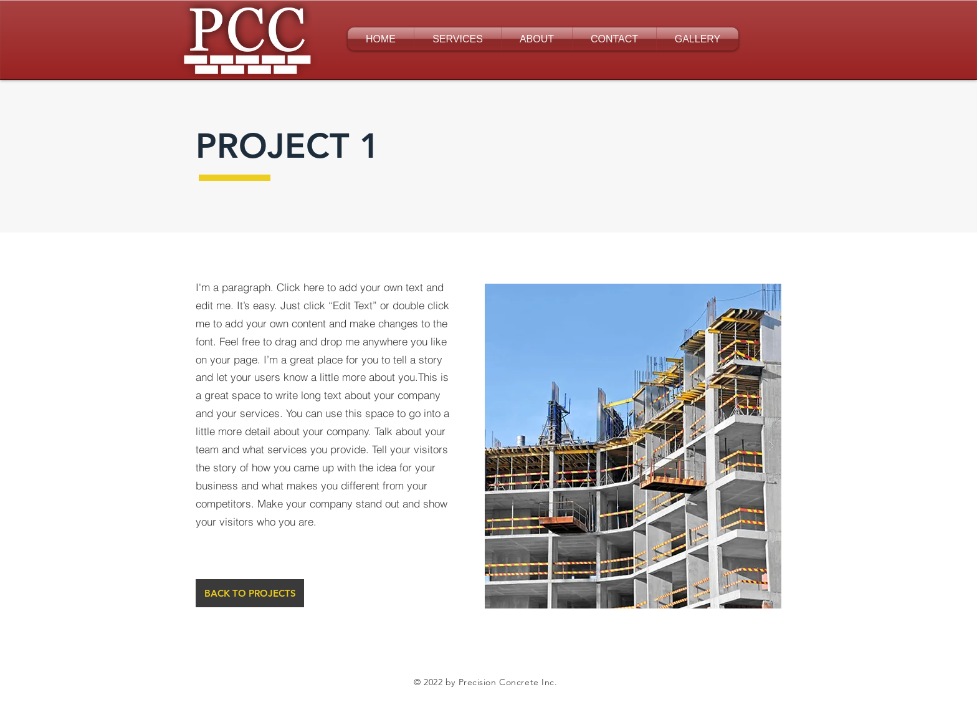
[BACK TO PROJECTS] (250, 593)
